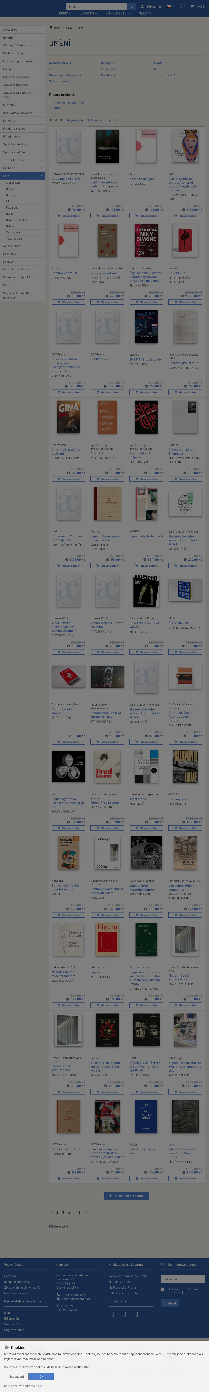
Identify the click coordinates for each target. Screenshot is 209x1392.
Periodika (9, 126)
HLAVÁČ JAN (98, 1080)
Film (8, 206)
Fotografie (12, 213)
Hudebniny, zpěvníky (16, 82)
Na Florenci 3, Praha (122, 1287)
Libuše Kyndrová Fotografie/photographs (68, 808)
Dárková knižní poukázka (18, 282)
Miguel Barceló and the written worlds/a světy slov (185, 1072)
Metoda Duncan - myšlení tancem (64, 979)
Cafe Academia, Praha (123, 1293)
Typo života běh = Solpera (142, 460)
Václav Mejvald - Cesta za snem (107, 630)
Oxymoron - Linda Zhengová (181, 457)
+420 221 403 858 (70, 1295)
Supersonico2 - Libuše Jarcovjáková (68, 543)
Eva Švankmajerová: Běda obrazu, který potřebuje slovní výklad (107, 1158)
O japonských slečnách (146, 541)
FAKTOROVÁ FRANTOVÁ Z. (105, 285)
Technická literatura (16, 165)
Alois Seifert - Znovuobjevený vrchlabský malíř (64, 632)
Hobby (7, 74)
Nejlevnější (94, 125)
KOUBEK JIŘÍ (137, 809)
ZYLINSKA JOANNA (102, 463)
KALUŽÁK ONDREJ (101, 196)
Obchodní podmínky (17, 1281)
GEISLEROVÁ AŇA (179, 283)
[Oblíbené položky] (182, 9)
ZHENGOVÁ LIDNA (180, 463)
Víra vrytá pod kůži (103, 278)
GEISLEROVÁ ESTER (180, 287)
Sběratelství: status (183, 368)
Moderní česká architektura (179, 983)
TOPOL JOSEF (138, 189)
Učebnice (9, 173)
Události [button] (86, 19)
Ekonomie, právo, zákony (19, 66)
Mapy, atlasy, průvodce (17, 118)
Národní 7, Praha (120, 1281)
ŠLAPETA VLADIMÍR (181, 989)
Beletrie (8, 42)
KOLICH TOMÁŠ (177, 554)
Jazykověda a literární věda (17, 100)
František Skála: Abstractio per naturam (180, 721)
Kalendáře (9, 259)
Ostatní (10, 231)
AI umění (96, 458)
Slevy (6, 290)
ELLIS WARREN (139, 291)
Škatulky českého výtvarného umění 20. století (184, 545)
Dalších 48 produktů (128, 1201)
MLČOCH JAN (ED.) (101, 813)
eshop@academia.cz (73, 1299)
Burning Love (178, 804)
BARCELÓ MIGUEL (179, 1080)
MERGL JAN (98, 903)
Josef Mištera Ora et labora (144, 630)
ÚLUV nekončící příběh (68, 184)
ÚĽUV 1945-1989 (179, 628)
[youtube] (137, 1314)
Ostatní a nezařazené (17, 274)
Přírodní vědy (11, 141)
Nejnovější (75, 125)
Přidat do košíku (68, 221)
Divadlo (10, 200)
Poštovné (11, 1276)
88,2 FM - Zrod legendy (145, 364)
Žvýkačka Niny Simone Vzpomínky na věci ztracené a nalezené (146, 282)
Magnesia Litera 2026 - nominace (18, 301)
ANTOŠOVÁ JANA (62, 640)
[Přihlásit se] (151, 9)
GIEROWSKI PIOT (179, 200)
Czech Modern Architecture (62, 1073)
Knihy (69, 33)
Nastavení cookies (17, 1293)
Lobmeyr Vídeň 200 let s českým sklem (107, 896)
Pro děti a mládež (14, 134)
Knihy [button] (63, 19)
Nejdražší (111, 125)
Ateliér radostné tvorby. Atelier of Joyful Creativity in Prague (183, 190)
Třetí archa (138, 804)
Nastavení (16, 1376)
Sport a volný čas (14, 157)
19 (78, 1218)
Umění (7, 181)
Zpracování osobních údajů (22, 1287)
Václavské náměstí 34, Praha (128, 1276)
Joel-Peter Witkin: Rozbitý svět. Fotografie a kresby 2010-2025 (66, 370)
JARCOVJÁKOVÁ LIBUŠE (67, 550)
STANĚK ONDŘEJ (101, 727)
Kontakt (62, 1264)
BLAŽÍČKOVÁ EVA (62, 986)
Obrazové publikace (17, 225)
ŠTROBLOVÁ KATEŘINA (143, 994)
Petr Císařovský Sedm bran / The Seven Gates (184, 1158)
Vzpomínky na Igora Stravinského (104, 543)
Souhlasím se (182, 1290)
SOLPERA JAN (138, 467)
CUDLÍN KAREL (177, 809)
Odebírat (169, 1303)
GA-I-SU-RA (177, 278)
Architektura (13, 188)
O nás (7, 1312)
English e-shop (14, 1330)
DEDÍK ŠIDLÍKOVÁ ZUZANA (184, 633)
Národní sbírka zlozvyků (62, 716)
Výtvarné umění (15, 244)
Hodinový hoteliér (64, 278)
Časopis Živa (13, 1324)
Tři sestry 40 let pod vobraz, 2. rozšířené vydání (105, 1072)
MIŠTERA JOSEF (139, 637)
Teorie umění (13, 237)
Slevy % (145, 19)
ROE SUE (57, 899)
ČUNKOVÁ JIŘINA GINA (66, 463)
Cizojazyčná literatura (17, 50)
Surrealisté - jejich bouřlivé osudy (65, 892)
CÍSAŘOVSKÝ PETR (180, 1167)
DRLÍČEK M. (97, 283)
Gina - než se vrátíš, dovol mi (66, 457)
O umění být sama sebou (142, 1156)
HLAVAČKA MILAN (179, 899)
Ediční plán (11, 1318)
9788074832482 (62, 283)
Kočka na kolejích (142, 184)
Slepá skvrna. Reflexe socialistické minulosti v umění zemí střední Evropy (146, 983)
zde (40, 1386)
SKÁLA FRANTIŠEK (180, 730)
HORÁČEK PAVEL (140, 899)
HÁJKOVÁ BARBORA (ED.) (183, 373)
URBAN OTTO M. (61, 381)
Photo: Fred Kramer (104, 808)
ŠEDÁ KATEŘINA (62, 723)
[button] (170, 9)
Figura (95, 977)
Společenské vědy (15, 149)
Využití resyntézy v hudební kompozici (104, 189)
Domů (55, 33)
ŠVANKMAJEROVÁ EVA (104, 1167)
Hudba (9, 219)
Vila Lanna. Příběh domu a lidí (181, 892)
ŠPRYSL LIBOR (138, 369)
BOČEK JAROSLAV (63, 817)
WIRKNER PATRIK (178, 903)
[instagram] (125, 1314)
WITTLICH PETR (100, 982)
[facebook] (113, 1314)
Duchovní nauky (13, 58)
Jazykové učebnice (15, 90)
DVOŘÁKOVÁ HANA (63, 188)
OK (41, 1376)
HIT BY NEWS (100, 364)
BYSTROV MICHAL (140, 1080)
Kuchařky (9, 110)
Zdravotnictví (11, 251)
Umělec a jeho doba (66, 1154)
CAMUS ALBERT (61, 1159)
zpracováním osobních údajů (182, 1290)
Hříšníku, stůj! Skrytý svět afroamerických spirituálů (145, 1071)
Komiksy (8, 267)
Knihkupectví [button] (116, 19)
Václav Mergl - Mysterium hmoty (142, 892)
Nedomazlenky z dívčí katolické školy (106, 720)
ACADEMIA (10, 35)
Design (10, 194)
